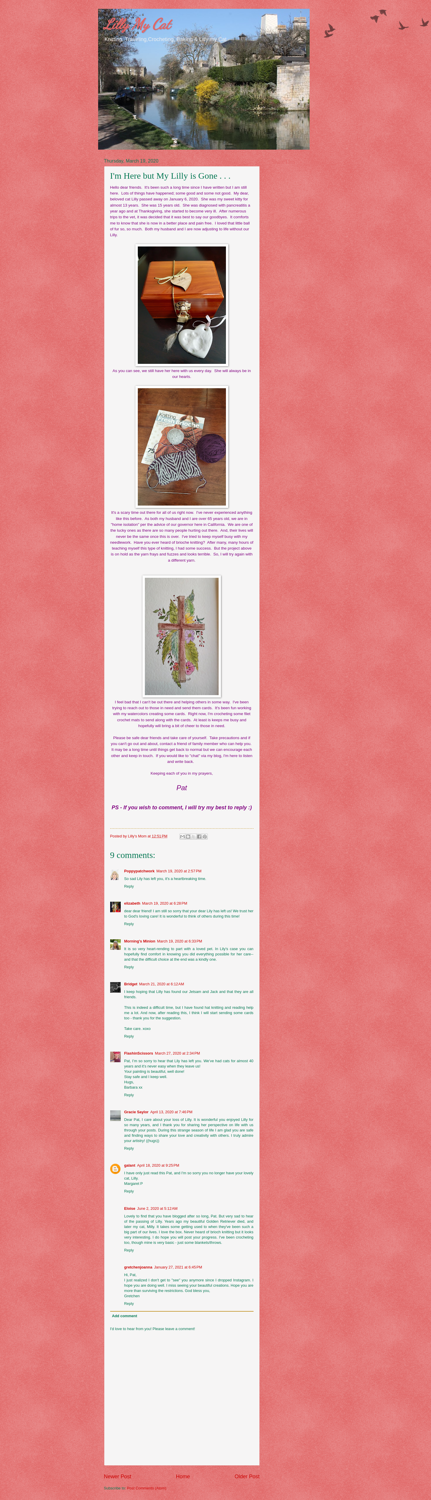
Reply (129, 886)
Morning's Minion (139, 941)
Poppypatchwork (139, 871)
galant (129, 1165)
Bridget (130, 984)
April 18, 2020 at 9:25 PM (158, 1165)
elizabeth (132, 903)
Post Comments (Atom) (146, 1488)
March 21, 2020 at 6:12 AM (161, 984)
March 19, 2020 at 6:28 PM (164, 903)
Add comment (124, 1316)
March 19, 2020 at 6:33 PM (179, 941)
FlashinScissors (138, 1053)
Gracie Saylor (136, 1112)
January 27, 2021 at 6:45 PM (178, 1267)
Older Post (246, 1476)
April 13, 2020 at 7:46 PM (171, 1112)
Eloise (129, 1208)
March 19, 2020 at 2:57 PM (179, 871)
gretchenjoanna (138, 1267)
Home (183, 1476)
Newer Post (117, 1476)
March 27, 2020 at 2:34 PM (177, 1053)
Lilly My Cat (137, 24)
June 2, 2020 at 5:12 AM (157, 1208)
